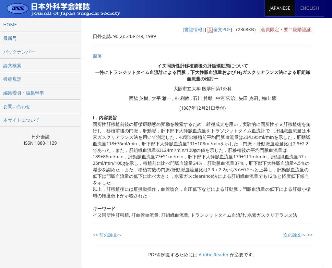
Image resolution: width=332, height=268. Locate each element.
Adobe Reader (214, 254)
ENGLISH (309, 8)
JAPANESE (280, 8)
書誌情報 (193, 29)
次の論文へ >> (298, 235)
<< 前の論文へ (107, 235)
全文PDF (222, 29)
